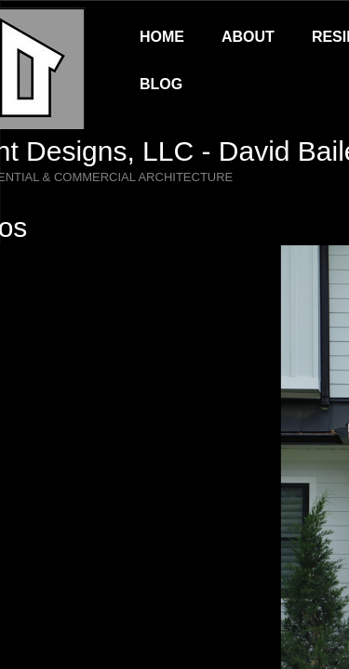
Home (162, 37)
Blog (161, 84)
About (248, 37)
